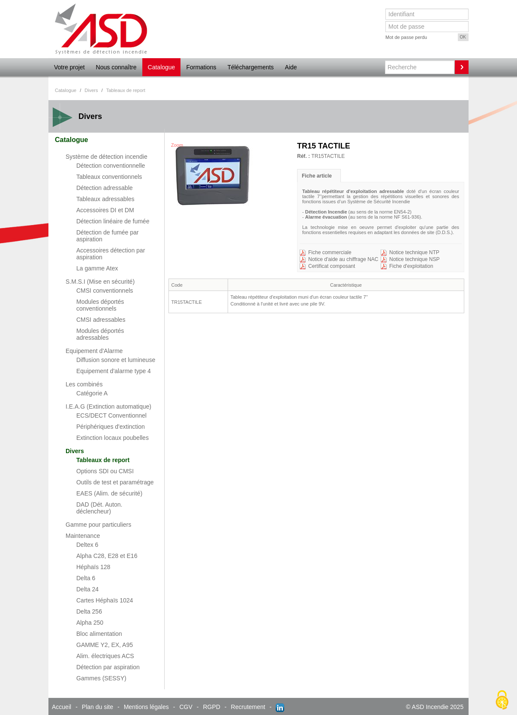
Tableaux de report (102, 460)
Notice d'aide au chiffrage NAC (343, 259)
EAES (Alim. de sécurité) (109, 493)
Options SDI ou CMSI (105, 471)
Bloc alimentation (99, 633)
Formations (201, 67)
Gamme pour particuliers (98, 524)
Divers (75, 451)
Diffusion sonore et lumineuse (115, 359)
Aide (291, 67)
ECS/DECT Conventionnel (111, 415)
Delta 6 (85, 578)
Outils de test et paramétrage (115, 482)
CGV (185, 706)
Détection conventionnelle (110, 165)
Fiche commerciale (330, 252)
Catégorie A (92, 393)
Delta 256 (89, 611)
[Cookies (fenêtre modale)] (502, 700)
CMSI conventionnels (104, 290)
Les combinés (84, 384)
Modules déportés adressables (100, 334)
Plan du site (97, 706)
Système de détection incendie (106, 156)
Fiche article (317, 176)
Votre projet (69, 67)
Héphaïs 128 (93, 567)
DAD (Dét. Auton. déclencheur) (99, 508)
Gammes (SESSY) (101, 678)
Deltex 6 (87, 544)
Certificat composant (331, 266)
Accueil (61, 706)
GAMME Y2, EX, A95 (104, 644)
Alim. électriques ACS (105, 656)
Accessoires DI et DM (105, 210)
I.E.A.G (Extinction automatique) (108, 406)
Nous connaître (116, 67)
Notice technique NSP (414, 259)
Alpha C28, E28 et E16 (106, 555)
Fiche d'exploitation (411, 266)
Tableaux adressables (105, 199)
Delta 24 (87, 589)
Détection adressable (104, 187)
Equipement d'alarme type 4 (113, 371)
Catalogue (161, 67)
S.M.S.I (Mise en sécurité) (100, 281)
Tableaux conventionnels (109, 176)
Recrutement (248, 706)
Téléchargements (250, 67)
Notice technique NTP (414, 252)
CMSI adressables (100, 319)
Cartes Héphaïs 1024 (104, 600)
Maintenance (83, 535)
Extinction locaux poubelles (112, 437)
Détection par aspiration (108, 667)
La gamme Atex (97, 268)
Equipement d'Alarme (94, 350)
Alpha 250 (89, 622)
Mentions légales (146, 706)
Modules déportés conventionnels (100, 305)
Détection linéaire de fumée (112, 221)
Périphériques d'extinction (110, 426)
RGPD (211, 706)
